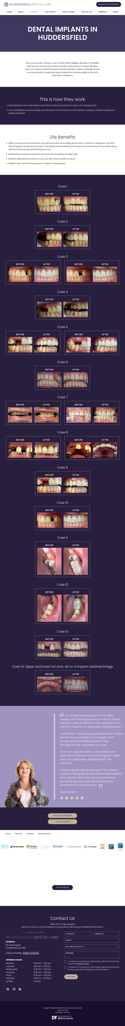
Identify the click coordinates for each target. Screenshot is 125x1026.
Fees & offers (68, 12)
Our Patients (50, 12)
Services (34, 12)
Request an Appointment (108, 4)
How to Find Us (62, 887)
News (115, 12)
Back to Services (62, 821)
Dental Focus (65, 1018)
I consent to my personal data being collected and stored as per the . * (93, 962)
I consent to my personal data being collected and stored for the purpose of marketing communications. (93, 968)
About (21, 12)
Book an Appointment (62, 815)
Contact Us (86, 12)
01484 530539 (31, 953)
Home (9, 12)
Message (91, 954)
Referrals (103, 12)
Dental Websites (64, 1016)
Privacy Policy (83, 963)
